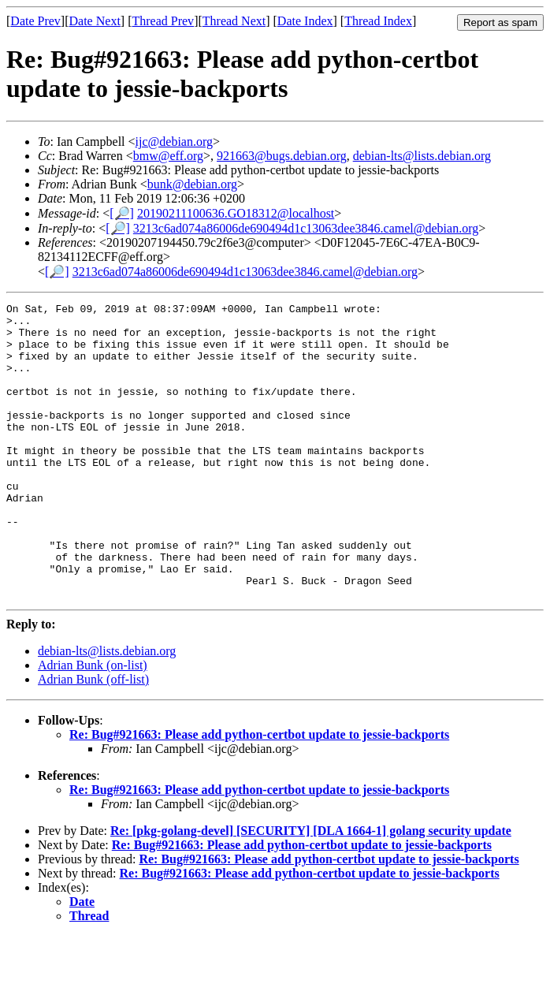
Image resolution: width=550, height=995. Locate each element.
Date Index (305, 21)
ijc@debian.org (174, 141)
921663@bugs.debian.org (282, 155)
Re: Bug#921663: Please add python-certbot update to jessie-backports (259, 793)
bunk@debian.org (192, 184)
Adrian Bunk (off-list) (93, 738)
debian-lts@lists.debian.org (422, 155)
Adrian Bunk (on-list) (92, 724)
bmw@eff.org (168, 155)
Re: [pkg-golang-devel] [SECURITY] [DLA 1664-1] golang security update (310, 889)
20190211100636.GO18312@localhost (235, 213)
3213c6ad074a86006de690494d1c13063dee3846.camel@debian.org (305, 228)
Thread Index (378, 21)
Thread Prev (163, 21)
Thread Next (234, 21)
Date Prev (35, 21)
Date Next (95, 21)
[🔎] (122, 213)
